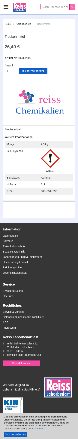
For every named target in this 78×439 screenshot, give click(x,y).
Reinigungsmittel (12, 267)
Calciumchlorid (23, 24)
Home (8, 24)
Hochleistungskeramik (15, 262)
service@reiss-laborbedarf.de (24, 354)
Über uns (8, 296)
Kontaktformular (21, 363)
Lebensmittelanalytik (15, 272)
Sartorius (8, 241)
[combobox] (55, 7)
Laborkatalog (10, 235)
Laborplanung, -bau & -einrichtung (23, 256)
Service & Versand (13, 311)
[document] (39, 426)
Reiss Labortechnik (14, 246)
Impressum (9, 327)
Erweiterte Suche (13, 290)
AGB (5, 322)
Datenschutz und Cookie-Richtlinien (23, 317)
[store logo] (19, 6)
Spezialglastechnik (14, 251)
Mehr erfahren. (37, 428)
